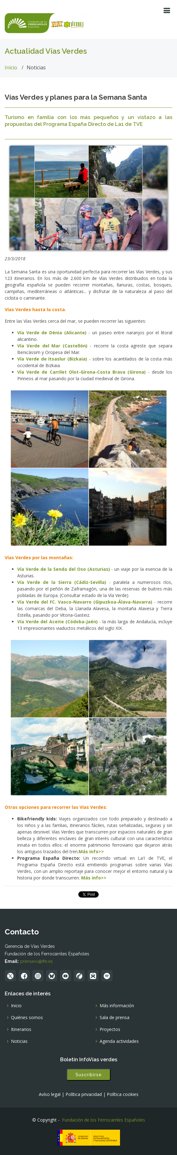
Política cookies (122, 1094)
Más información (117, 1005)
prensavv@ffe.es (36, 961)
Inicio (11, 67)
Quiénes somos (27, 1017)
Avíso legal (49, 1094)
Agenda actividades (119, 1041)
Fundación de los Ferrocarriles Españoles (103, 1120)
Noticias (19, 1041)
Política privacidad (83, 1094)
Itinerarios (21, 1029)
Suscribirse (88, 1074)
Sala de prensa (114, 1017)
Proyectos (110, 1029)
